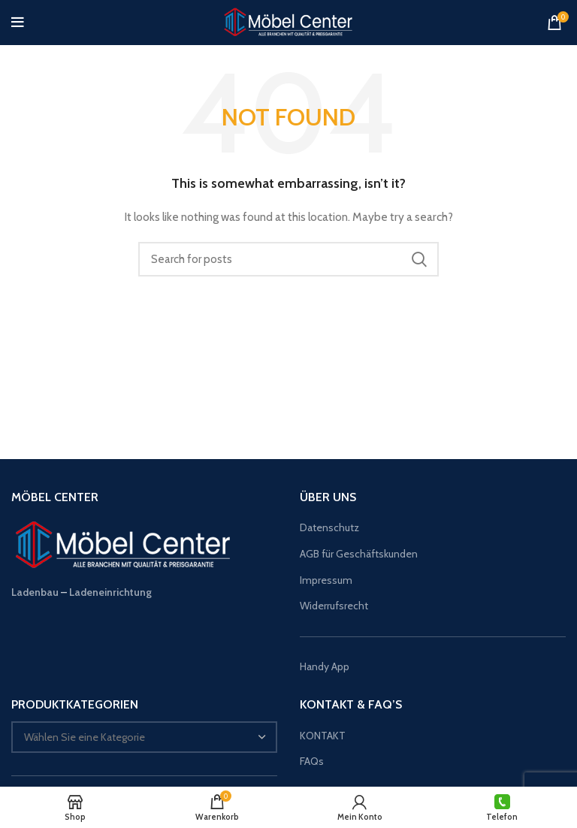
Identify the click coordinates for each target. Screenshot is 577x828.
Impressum (326, 580)
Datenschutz (329, 527)
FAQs (312, 761)
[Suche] (288, 259)
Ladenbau (35, 592)
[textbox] (84, 737)
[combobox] (144, 737)
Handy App (326, 666)
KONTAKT (323, 735)
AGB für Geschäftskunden (359, 554)
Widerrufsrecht (334, 605)
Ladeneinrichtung (110, 592)
